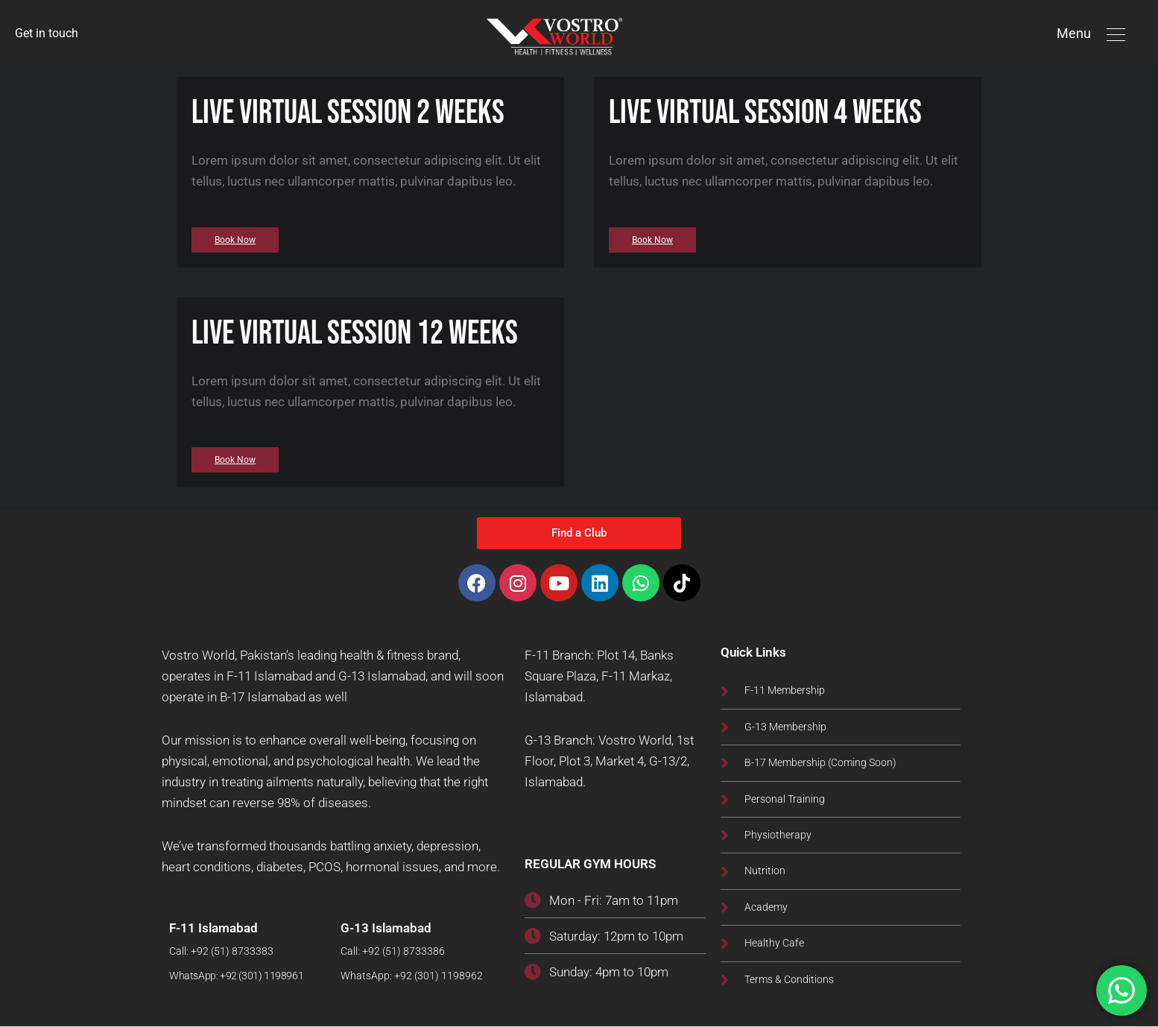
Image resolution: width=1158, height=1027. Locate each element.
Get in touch (49, 33)
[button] (1116, 33)
